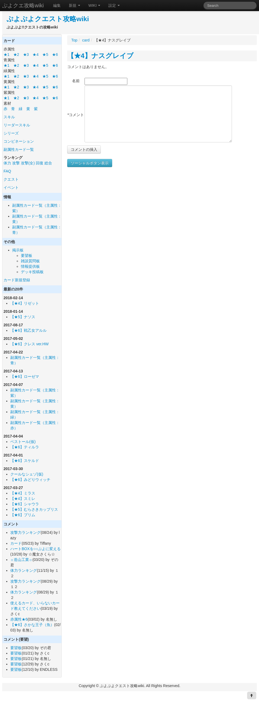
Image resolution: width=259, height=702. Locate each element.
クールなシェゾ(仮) (26, 474)
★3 (26, 54)
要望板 (26, 255)
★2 (16, 54)
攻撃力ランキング (25, 532)
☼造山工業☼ (21, 559)
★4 (35, 54)
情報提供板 (30, 266)
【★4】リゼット (24, 303)
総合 (48, 163)
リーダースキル (17, 125)
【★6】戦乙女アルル (28, 330)
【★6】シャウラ (24, 504)
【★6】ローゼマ (24, 376)
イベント (11, 187)
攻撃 (16, 163)
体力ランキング (23, 570)
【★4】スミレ (22, 498)
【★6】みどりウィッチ (30, 479)
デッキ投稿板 (32, 272)
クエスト (11, 179)
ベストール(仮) (22, 441)
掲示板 (18, 250)
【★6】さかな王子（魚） (32, 625)
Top (74, 40)
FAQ (7, 171)
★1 (6, 54)
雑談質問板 (30, 261)
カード (16, 543)
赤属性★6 (19, 619)
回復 (39, 163)
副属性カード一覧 (19, 149)
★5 (45, 54)
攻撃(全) (28, 163)
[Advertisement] (112, 222)
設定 (114, 5)
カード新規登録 (17, 280)
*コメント (75, 115)
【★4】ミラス (22, 493)
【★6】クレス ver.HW (29, 344)
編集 (57, 5)
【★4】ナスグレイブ (100, 55)
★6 (55, 54)
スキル (9, 117)
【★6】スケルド (24, 460)
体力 (7, 163)
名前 (76, 81)
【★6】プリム (22, 515)
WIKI (94, 5)
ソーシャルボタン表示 (90, 163)
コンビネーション (19, 141)
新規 (74, 5)
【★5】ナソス (22, 317)
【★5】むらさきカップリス (34, 509)
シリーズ (11, 133)
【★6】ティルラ (24, 447)
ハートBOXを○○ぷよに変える (35, 549)
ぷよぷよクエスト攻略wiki (48, 19)
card (85, 40)
